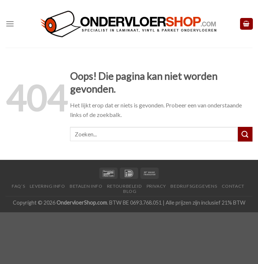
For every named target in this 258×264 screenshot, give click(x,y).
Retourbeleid (124, 186)
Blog (129, 191)
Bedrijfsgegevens (193, 186)
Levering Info (47, 186)
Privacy (156, 186)
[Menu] (9, 24)
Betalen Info (86, 186)
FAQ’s (18, 186)
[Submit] (245, 134)
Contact (233, 186)
